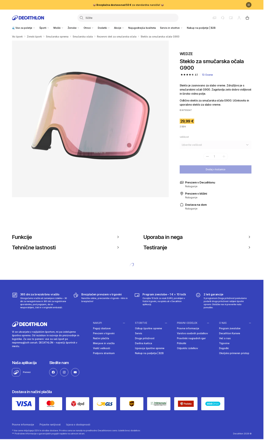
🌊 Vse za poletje (23, 27)
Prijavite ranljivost (50, 424)
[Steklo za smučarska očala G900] (90, 119)
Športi (44, 27)
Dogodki (224, 348)
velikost (184, 136)
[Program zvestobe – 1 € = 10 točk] (162, 300)
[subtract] (207, 156)
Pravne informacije (188, 328)
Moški (58, 27)
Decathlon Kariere (229, 333)
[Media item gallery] (90, 119)
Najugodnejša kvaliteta (142, 27)
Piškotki (181, 343)
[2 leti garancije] (223, 300)
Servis (138, 333)
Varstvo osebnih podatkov (192, 333)
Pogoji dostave (102, 328)
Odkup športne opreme (148, 328)
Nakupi (97, 323)
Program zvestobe (229, 328)
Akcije (119, 27)
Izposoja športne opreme (149, 348)
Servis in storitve (171, 27)
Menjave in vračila (104, 343)
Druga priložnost (144, 338)
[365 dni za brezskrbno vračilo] (40, 300)
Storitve (141, 323)
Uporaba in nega (197, 237)
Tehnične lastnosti (66, 247)
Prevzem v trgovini (104, 333)
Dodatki (104, 27)
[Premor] (248, 5)
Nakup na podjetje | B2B (201, 27)
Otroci (89, 27)
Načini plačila (101, 338)
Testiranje (197, 247)
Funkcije (66, 237)
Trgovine (224, 343)
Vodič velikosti (101, 348)
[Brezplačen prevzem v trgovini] (101, 300)
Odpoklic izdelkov (187, 348)
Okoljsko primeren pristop (234, 353)
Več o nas (225, 338)
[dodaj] (224, 156)
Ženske (73, 27)
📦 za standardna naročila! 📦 (128, 4)
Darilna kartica (143, 343)
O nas (223, 323)
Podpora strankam (104, 353)
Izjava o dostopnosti (78, 424)
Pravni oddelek (187, 323)
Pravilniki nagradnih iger (191, 338)
